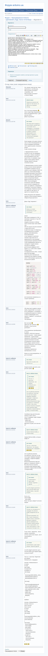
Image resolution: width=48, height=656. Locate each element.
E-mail (25, 31)
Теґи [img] (31, 66)
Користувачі (15, 10)
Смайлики (12, 67)
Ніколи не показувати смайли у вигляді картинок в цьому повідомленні (23, 75)
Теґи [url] (21, 66)
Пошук (22, 10)
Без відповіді (40, 13)
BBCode (12, 66)
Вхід (36, 10)
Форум (7, 10)
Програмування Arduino (20, 18)
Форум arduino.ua (14, 5)
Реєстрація (30, 10)
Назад (30, 80)
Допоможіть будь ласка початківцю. (19, 20)
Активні (34, 13)
